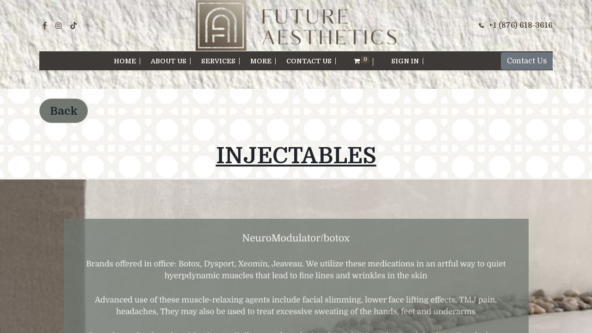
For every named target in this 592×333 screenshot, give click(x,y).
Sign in (405, 61)
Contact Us (527, 61)
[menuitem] (125, 61)
